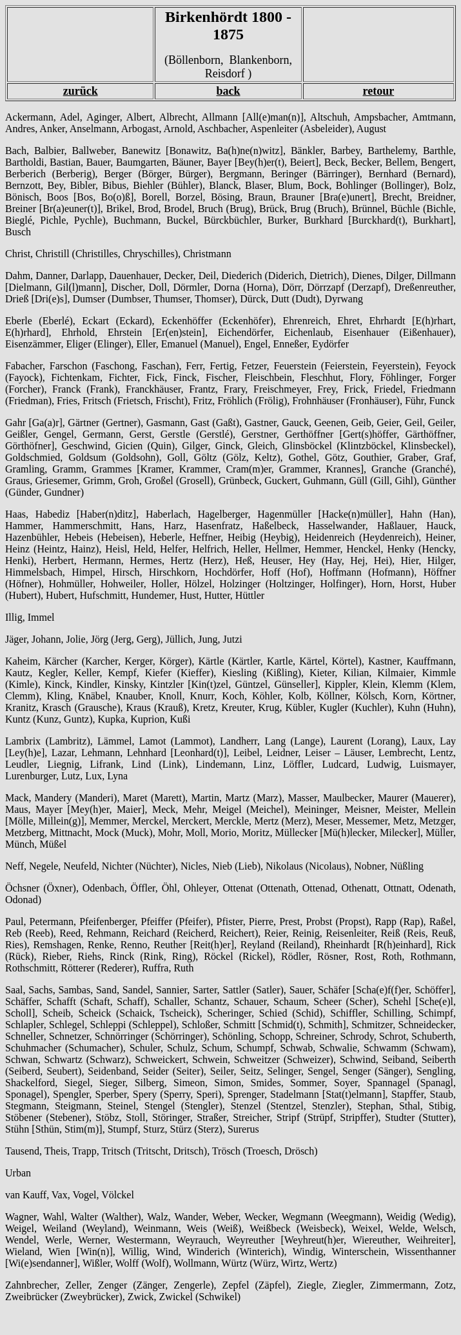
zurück (80, 90)
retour (379, 90)
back (228, 90)
